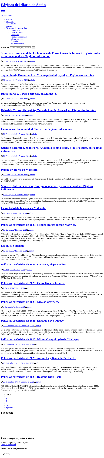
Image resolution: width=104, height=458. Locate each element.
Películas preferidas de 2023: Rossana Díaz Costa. (31, 376)
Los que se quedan (12, 245)
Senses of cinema (17, 43)
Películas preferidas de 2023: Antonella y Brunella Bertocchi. (38, 358)
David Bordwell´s (17, 32)
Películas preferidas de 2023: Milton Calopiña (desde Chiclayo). (40, 339)
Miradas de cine (17, 39)
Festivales (9, 22)
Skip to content (7, 15)
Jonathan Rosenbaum (19, 37)
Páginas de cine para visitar (16, 28)
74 (7, 405)
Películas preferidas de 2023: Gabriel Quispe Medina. (34, 264)
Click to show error (8, 445)
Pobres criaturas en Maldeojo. (19, 169)
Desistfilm (15, 35)
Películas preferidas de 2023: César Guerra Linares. (33, 283)
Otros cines (15, 41)
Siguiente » (10, 407)
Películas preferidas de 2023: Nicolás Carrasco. (30, 301)
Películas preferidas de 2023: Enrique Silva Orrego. (32, 320)
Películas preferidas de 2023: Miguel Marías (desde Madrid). (38, 224)
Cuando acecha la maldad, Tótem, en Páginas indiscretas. (36, 129)
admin (32, 61)
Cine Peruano (11, 24)
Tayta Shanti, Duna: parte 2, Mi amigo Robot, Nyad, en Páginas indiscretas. (47, 75)
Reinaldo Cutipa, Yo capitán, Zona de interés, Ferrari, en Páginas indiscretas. (48, 110)
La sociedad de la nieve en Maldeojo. (23, 208)
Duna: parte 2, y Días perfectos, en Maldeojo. (29, 93)
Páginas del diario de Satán (23, 5)
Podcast (9, 19)
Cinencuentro (16, 30)
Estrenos (9, 26)
